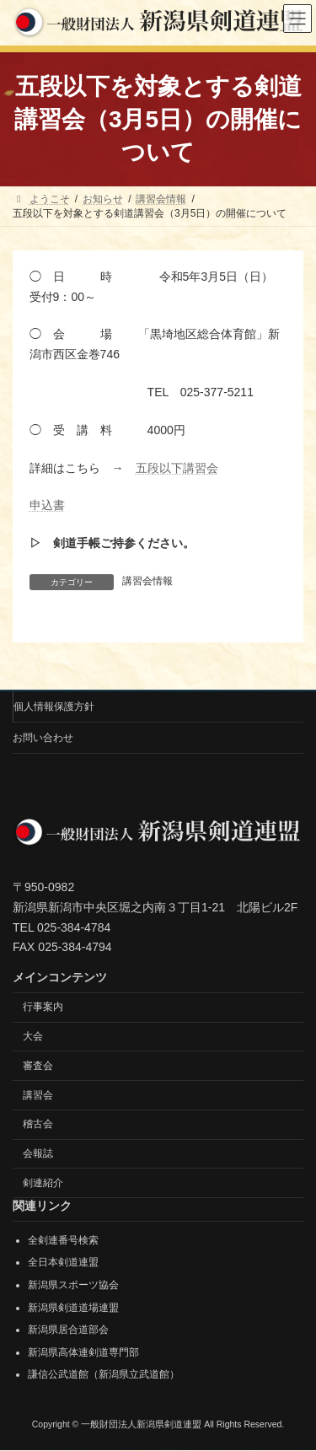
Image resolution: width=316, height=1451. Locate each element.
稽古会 (38, 1125)
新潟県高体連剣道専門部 (83, 1352)
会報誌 (38, 1153)
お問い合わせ (43, 738)
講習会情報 (147, 581)
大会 (33, 1036)
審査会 (38, 1066)
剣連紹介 (43, 1183)
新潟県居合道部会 (68, 1330)
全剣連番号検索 (63, 1240)
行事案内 (43, 1007)
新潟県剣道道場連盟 (73, 1308)
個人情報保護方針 (53, 706)
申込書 (47, 505)
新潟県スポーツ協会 (73, 1285)
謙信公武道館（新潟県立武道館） (103, 1375)
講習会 (38, 1095)
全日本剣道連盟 (63, 1263)
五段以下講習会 (177, 468)
